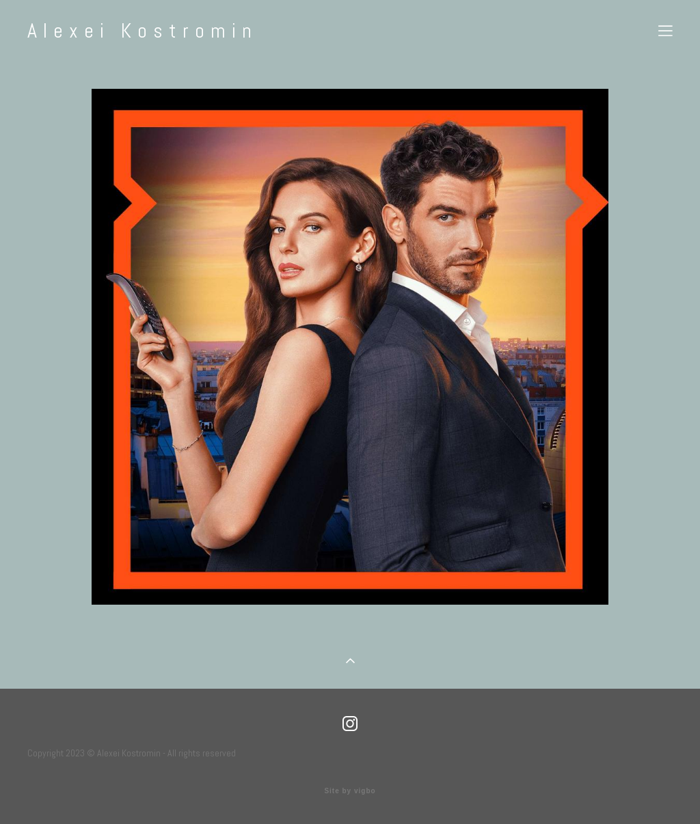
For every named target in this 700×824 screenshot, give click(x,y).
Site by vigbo (349, 791)
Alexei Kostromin (142, 30)
